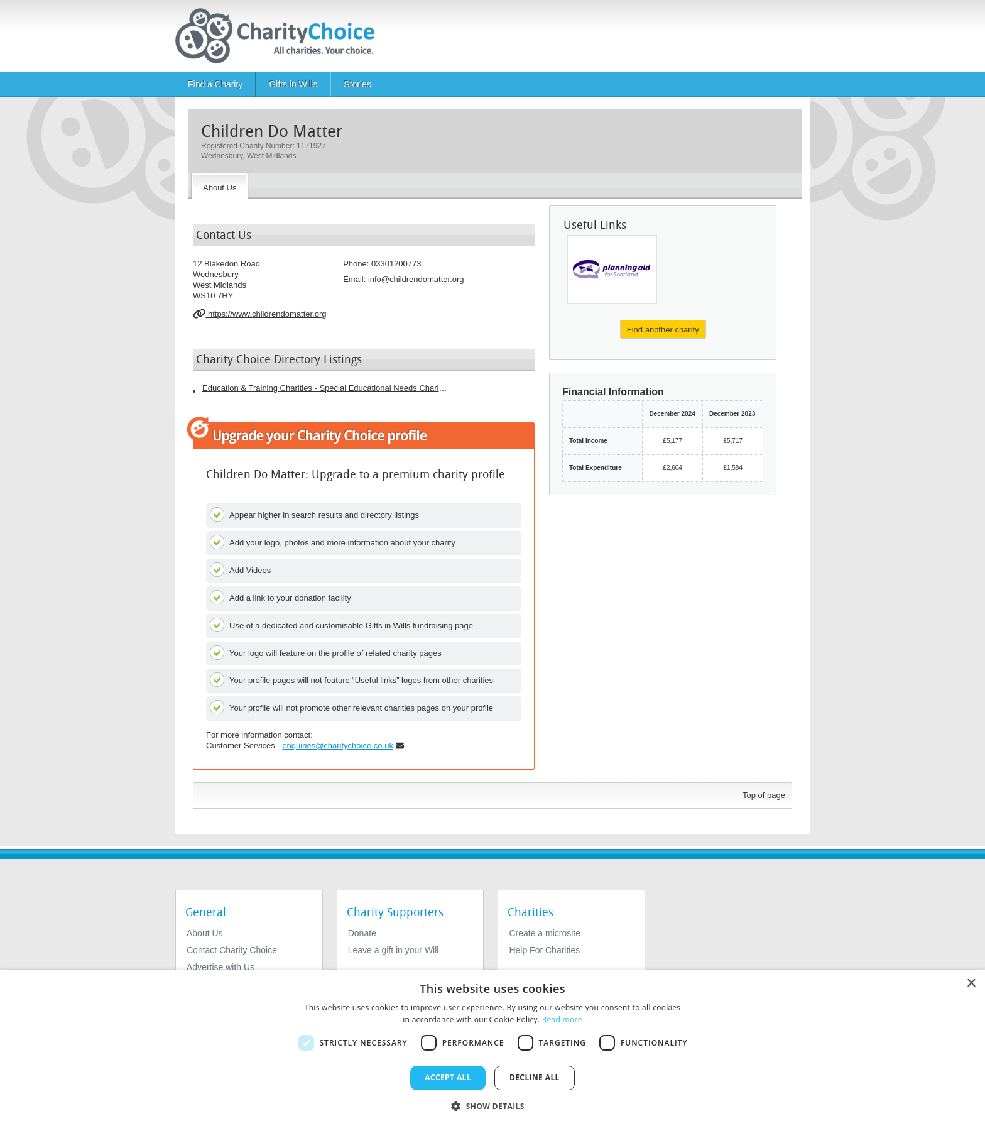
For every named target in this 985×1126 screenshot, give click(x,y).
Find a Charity (215, 84)
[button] (492, 1105)
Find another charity (663, 329)
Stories (357, 84)
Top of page (764, 795)
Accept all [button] (448, 1077)
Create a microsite (544, 933)
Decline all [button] (534, 1077)
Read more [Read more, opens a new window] (562, 1019)
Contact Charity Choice (232, 950)
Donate (362, 933)
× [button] (971, 983)
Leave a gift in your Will (393, 950)
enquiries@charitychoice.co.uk (337, 745)
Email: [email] (403, 279)
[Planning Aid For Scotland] (612, 269)
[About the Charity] (220, 186)
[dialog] (492, 1048)
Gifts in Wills (293, 84)
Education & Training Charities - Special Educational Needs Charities (324, 388)
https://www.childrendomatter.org (260, 314)
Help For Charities (544, 950)
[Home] (279, 35)
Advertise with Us (220, 967)
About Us (205, 933)
